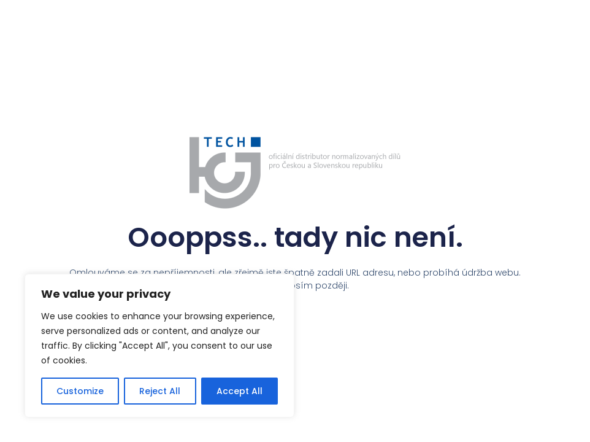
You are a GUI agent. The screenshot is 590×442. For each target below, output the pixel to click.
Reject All (159, 391)
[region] (159, 345)
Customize (80, 391)
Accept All (239, 391)
